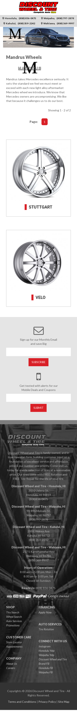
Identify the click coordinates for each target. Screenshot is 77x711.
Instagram (45, 646)
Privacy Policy (47, 701)
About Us (11, 663)
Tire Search (12, 612)
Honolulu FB (46, 668)
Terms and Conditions (22, 701)
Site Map (63, 701)
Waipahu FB (46, 672)
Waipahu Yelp (46, 655)
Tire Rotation (46, 629)
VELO (40, 297)
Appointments (14, 646)
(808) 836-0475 (45, 588)
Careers (10, 668)
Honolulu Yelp (46, 650)
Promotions (13, 625)
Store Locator (14, 642)
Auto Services (14, 621)
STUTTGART (40, 207)
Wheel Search (14, 616)
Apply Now (45, 612)
